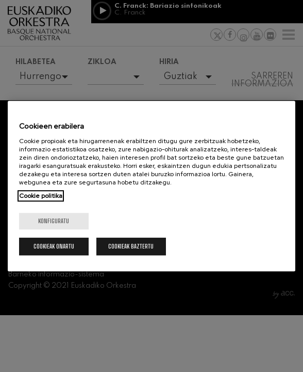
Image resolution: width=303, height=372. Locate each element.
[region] (152, 186)
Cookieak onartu (53, 246)
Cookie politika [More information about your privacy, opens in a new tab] (40, 196)
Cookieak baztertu (131, 246)
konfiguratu (53, 221)
